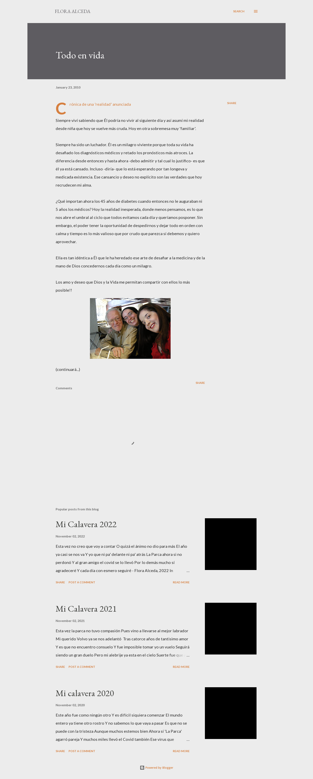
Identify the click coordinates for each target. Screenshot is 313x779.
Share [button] (231, 103)
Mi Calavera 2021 (86, 608)
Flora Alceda (72, 11)
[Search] (238, 11)
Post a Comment (82, 582)
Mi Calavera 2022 (86, 524)
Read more (181, 582)
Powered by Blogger (156, 768)
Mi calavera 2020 (85, 693)
